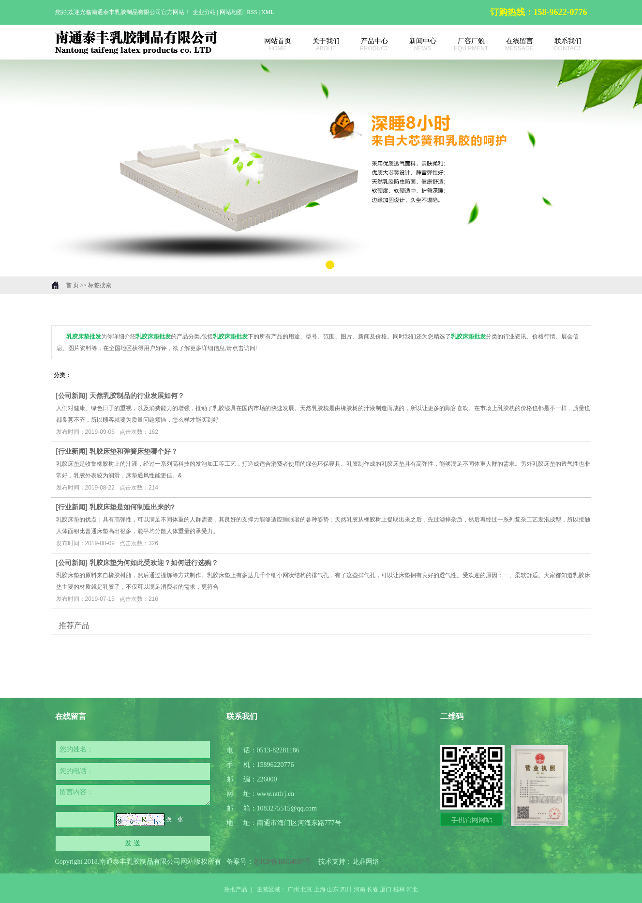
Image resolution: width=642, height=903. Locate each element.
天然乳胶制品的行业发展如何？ (137, 395)
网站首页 (273, 44)
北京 (306, 889)
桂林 (399, 889)
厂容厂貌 (466, 44)
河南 (359, 889)
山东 (333, 889)
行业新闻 (71, 451)
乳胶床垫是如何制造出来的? (132, 507)
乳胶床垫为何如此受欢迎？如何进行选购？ (154, 562)
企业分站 (204, 12)
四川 (346, 889)
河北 (412, 889)
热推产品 (235, 889)
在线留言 (515, 44)
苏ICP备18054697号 (283, 861)
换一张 (174, 819)
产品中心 (369, 44)
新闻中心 (418, 44)
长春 (372, 889)
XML (267, 12)
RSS (252, 12)
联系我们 (563, 44)
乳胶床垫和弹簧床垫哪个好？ (134, 451)
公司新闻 (71, 395)
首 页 (72, 285)
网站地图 (232, 12)
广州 (293, 889)
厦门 (385, 889)
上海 (320, 889)
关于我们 (321, 44)
